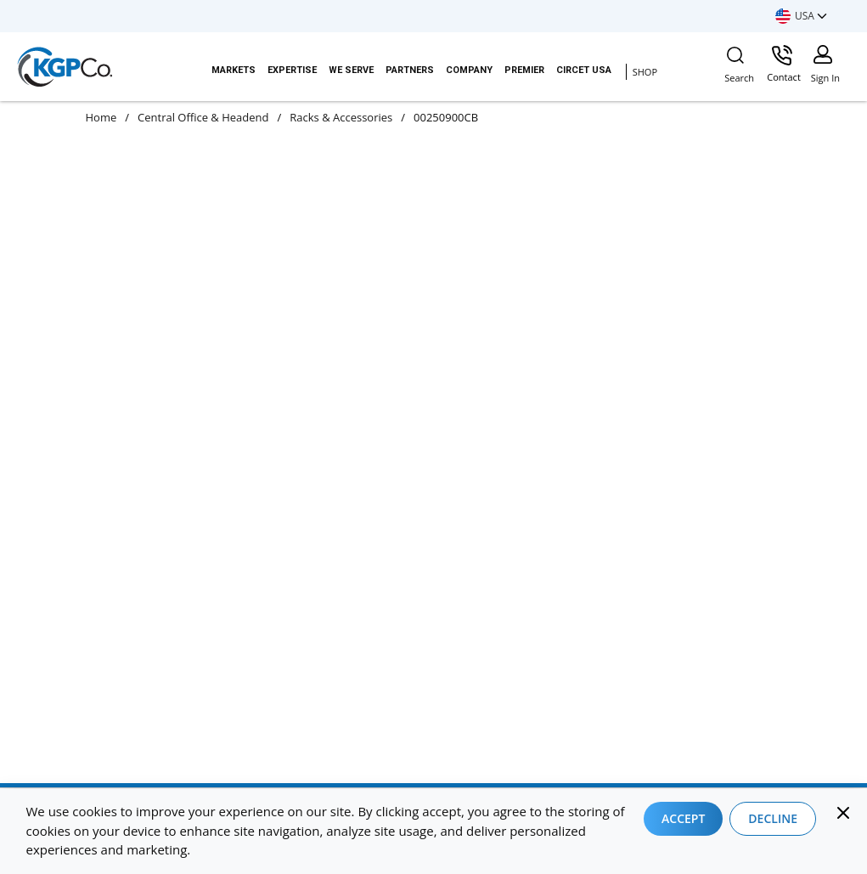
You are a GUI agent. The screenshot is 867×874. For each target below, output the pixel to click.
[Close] (843, 813)
